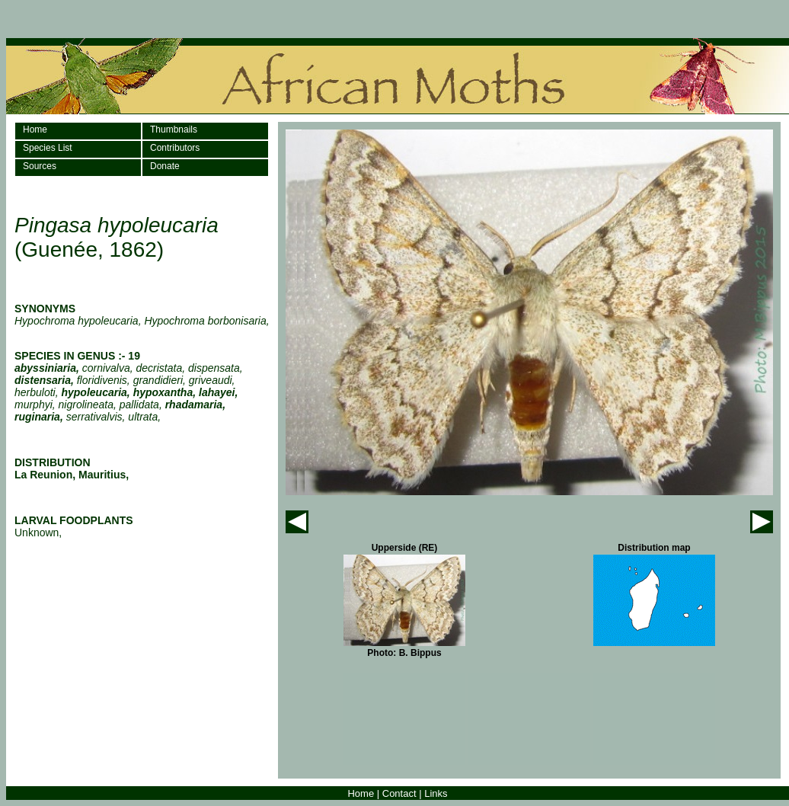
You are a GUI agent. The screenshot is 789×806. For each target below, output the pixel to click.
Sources (39, 166)
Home (35, 129)
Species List (47, 147)
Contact (399, 793)
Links (435, 793)
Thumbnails (173, 129)
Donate (165, 166)
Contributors (175, 147)
